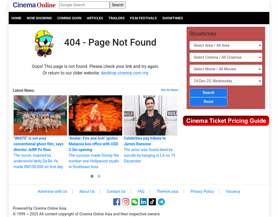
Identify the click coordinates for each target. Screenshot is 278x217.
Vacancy (233, 191)
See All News (169, 90)
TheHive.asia (167, 191)
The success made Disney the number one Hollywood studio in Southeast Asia (95, 132)
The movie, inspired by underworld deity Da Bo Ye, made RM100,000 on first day (40, 132)
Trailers (116, 18)
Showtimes (172, 18)
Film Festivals (143, 18)
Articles (95, 18)
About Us (87, 191)
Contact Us (116, 191)
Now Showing (39, 18)
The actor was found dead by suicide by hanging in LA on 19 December (150, 129)
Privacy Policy (202, 191)
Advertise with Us (52, 191)
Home (16, 18)
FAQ (141, 191)
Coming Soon (69, 18)
